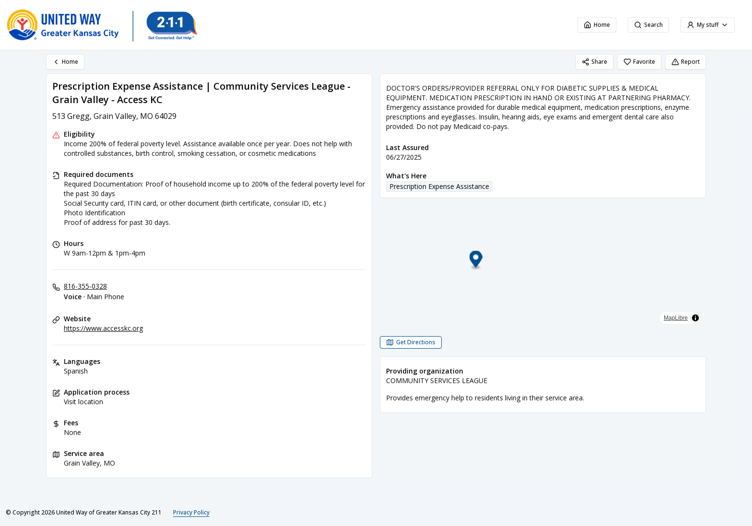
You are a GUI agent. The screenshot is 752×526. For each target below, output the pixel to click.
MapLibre (676, 318)
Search (648, 25)
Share (594, 62)
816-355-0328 (85, 286)
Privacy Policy (191, 512)
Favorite (639, 62)
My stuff (707, 25)
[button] (543, 260)
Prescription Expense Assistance (439, 186)
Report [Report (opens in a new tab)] (685, 62)
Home (597, 25)
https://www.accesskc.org (103, 328)
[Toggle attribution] (695, 318)
